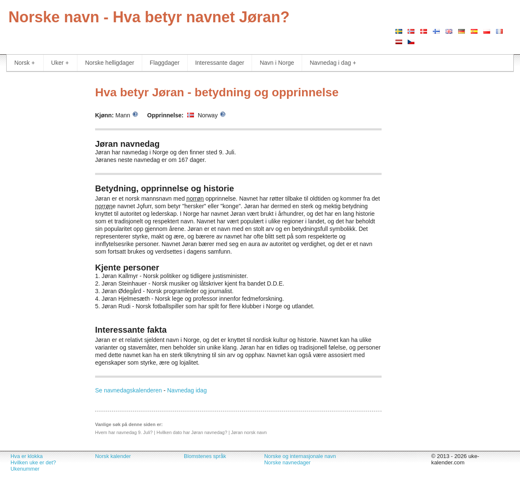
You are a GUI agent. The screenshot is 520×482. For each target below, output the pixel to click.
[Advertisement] (43, 206)
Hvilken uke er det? (33, 463)
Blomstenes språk (205, 456)
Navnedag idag (187, 390)
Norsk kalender (113, 456)
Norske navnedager (287, 463)
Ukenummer (25, 469)
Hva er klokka (26, 456)
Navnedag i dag (333, 62)
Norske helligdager (109, 62)
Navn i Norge (277, 62)
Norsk (24, 62)
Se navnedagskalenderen (128, 390)
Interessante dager (219, 62)
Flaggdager (165, 62)
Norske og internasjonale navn (300, 456)
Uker (60, 62)
